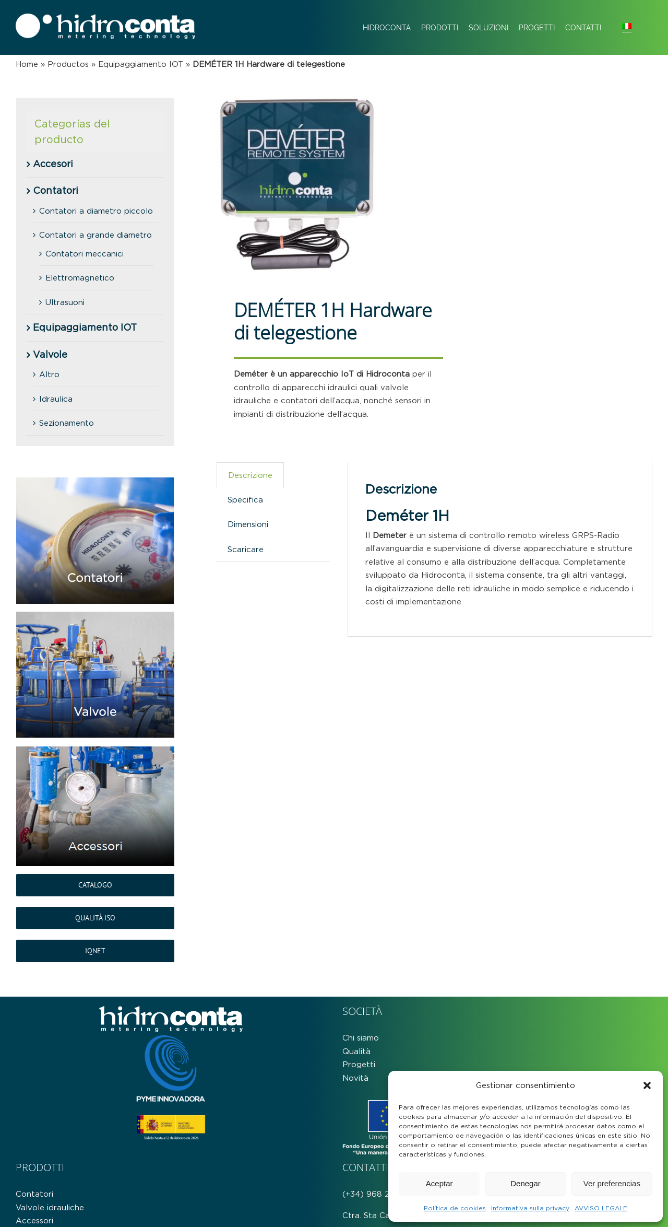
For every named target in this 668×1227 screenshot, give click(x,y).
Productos (68, 64)
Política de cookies (455, 1208)
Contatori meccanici (84, 253)
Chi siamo (360, 1037)
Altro (49, 374)
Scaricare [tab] (246, 549)
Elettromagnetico (79, 277)
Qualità (356, 1051)
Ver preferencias (611, 1183)
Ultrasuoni (65, 302)
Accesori (53, 164)
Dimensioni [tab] (248, 524)
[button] (647, 1085)
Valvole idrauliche (50, 1207)
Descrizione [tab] (250, 475)
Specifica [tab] (245, 499)
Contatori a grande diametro (95, 234)
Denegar (525, 1183)
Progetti (358, 1064)
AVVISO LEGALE (601, 1208)
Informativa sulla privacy (530, 1208)
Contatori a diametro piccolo (96, 210)
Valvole (50, 354)
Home (27, 64)
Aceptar (439, 1183)
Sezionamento (66, 422)
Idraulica (56, 398)
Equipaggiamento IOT (140, 64)
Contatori (55, 190)
